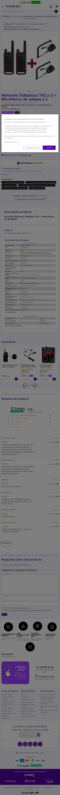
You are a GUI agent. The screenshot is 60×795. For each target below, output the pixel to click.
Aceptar (49, 147)
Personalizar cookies (32, 147)
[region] (30, 133)
